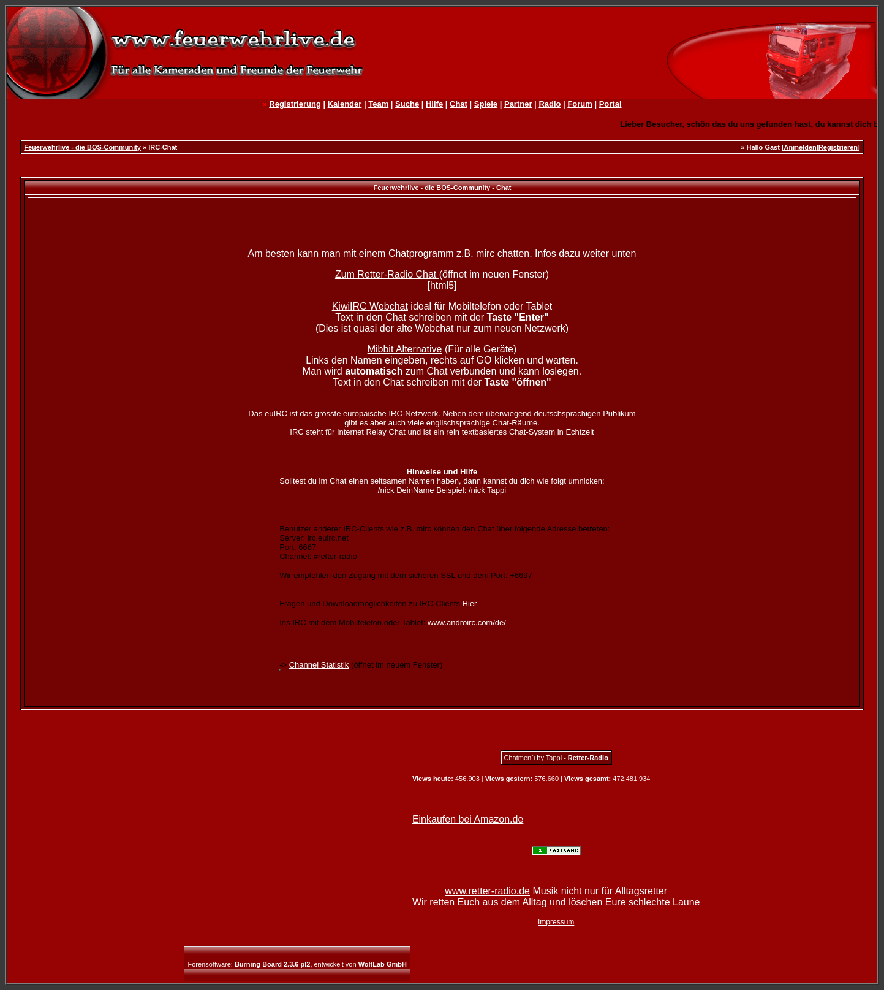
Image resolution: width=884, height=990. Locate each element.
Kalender (345, 104)
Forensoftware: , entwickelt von (297, 964)
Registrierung (295, 104)
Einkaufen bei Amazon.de (467, 819)
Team (378, 104)
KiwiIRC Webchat (370, 306)
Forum (579, 104)
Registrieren (838, 147)
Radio (549, 104)
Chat (458, 104)
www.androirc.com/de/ (467, 622)
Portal (610, 104)
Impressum (556, 922)
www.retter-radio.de (487, 891)
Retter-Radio (588, 757)
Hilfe (434, 104)
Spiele (485, 104)
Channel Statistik (319, 664)
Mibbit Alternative (405, 349)
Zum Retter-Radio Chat (387, 274)
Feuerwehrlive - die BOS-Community (82, 147)
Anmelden (800, 147)
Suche (407, 104)
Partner (518, 104)
